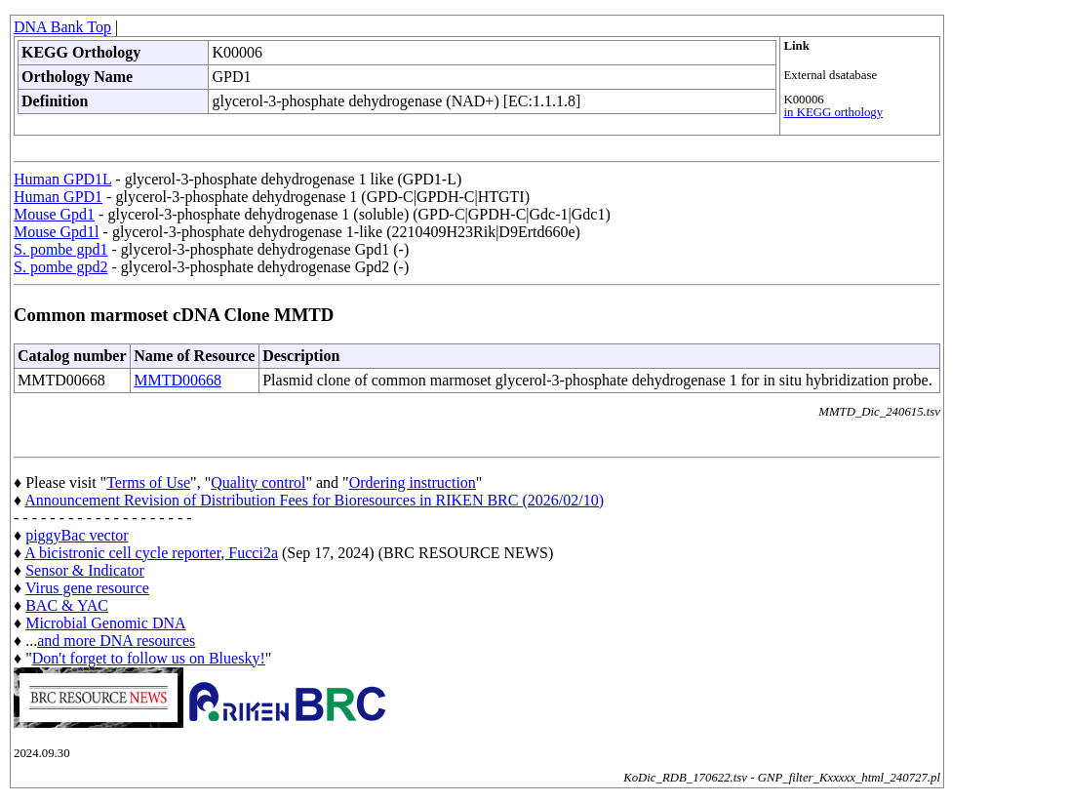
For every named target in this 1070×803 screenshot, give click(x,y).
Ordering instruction (412, 482)
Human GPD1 (58, 196)
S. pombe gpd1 (60, 249)
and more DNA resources (116, 640)
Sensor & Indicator (84, 570)
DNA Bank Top (62, 27)
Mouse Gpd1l (56, 231)
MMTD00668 (177, 380)
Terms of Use (148, 482)
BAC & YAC (66, 605)
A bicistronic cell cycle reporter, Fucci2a (151, 552)
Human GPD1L (62, 179)
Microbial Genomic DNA (105, 623)
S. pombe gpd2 (60, 267)
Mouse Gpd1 (54, 214)
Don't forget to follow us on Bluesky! (148, 658)
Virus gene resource (87, 588)
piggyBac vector (76, 535)
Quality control (258, 482)
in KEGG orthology (833, 112)
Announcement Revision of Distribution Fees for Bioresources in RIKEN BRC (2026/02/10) (314, 500)
